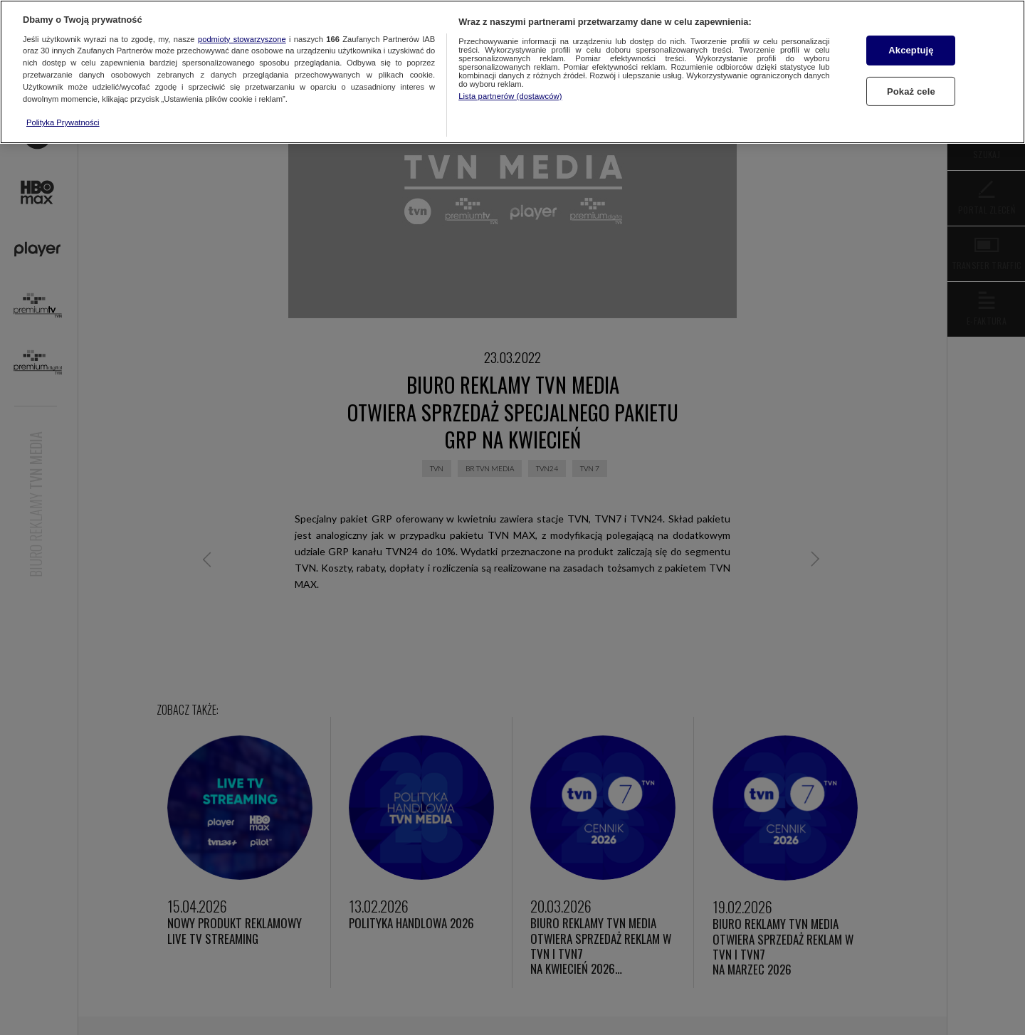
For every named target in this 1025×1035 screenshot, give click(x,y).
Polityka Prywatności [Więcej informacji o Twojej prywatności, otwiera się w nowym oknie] (63, 122)
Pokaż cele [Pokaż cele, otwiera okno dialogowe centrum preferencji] (911, 91)
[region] (512, 72)
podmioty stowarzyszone (242, 39)
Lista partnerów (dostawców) (510, 96)
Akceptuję (910, 50)
